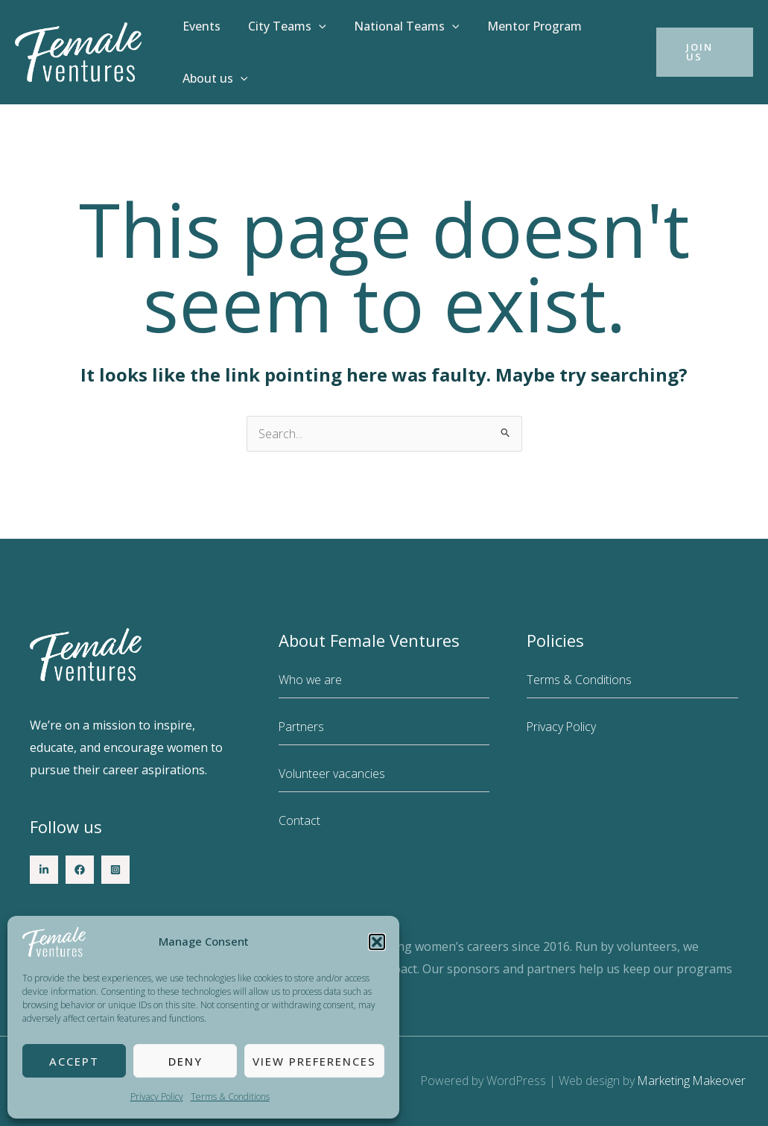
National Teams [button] (397, 26)
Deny (185, 1061)
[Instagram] (115, 869)
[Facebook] (80, 869)
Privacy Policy (156, 1096)
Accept (74, 1061)
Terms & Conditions (230, 1096)
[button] (376, 941)
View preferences (314, 1061)
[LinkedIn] (44, 869)
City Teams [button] (281, 26)
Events (199, 26)
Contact (299, 820)
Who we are (311, 679)
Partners (302, 726)
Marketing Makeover (691, 1080)
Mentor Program (520, 26)
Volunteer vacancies (332, 773)
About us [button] (213, 78)
